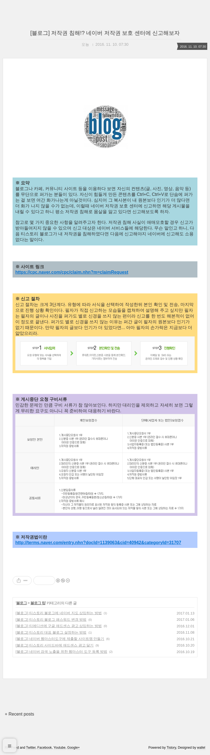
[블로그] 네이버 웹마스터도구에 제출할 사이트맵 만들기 (60, 639)
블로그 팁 (37, 603)
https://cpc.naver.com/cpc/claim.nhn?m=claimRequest (71, 272)
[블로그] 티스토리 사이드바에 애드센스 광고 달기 (55, 645)
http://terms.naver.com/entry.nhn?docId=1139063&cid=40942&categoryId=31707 (98, 542)
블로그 (21, 603)
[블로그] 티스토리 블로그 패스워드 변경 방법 (51, 619)
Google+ (73, 748)
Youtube (60, 748)
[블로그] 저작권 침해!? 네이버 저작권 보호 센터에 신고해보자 (105, 33)
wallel (201, 748)
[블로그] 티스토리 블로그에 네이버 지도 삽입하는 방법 (59, 613)
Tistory (171, 748)
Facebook (44, 748)
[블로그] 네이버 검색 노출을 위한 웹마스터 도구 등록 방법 (61, 652)
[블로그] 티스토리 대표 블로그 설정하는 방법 (51, 632)
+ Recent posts (19, 714)
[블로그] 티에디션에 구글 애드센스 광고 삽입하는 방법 (59, 626)
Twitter (31, 748)
